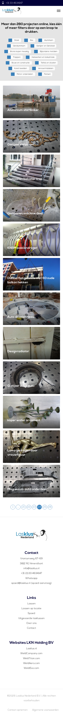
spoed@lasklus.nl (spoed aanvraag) (31, 583)
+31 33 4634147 (14, 3)
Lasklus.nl (31, 648)
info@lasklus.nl (31, 568)
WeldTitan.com (31, 658)
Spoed (31, 613)
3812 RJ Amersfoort (31, 563)
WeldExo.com (31, 668)
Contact (31, 628)
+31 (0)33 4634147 (31, 573)
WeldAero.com (31, 663)
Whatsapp (31, 578)
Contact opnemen (18, 710)
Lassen (31, 604)
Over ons (31, 623)
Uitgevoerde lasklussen (31, 618)
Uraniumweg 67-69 (31, 558)
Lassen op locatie (31, 608)
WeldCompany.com (31, 653)
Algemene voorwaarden (45, 710)
